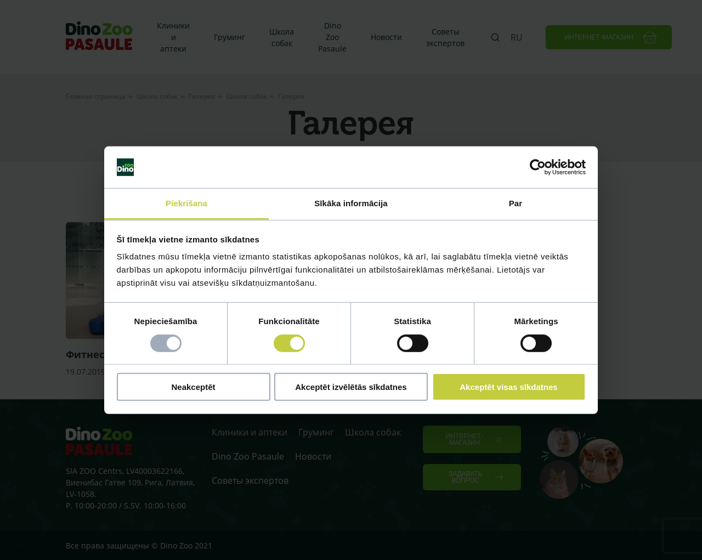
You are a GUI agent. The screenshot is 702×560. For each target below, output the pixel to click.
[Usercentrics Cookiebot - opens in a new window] (538, 167)
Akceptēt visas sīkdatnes (508, 387)
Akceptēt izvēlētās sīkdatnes (350, 387)
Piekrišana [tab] (186, 203)
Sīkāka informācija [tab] (351, 203)
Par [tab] (516, 203)
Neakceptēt (193, 387)
